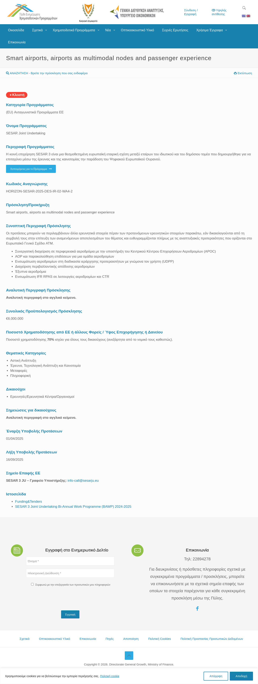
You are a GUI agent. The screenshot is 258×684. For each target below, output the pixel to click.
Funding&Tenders (28, 501)
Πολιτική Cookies (159, 638)
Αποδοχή (241, 676)
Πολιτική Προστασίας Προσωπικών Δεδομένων (211, 638)
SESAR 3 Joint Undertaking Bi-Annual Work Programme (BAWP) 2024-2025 (73, 507)
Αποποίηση (131, 638)
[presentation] (56, 599)
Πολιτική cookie (110, 676)
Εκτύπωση (243, 73)
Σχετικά (24, 638)
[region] (129, 676)
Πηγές (110, 638)
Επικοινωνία (88, 638)
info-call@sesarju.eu (83, 480)
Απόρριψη (215, 676)
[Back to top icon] (129, 655)
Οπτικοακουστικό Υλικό (54, 638)
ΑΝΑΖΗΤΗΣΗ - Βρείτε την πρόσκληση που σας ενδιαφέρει (47, 73)
